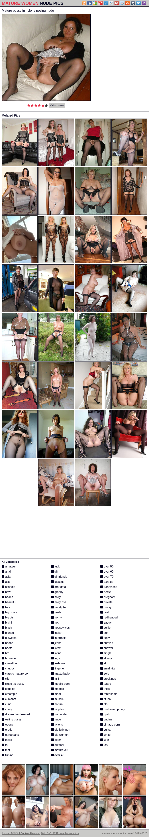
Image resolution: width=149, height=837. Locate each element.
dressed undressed (16, 714)
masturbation (61, 673)
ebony (7, 724)
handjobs (58, 607)
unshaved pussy (112, 709)
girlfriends (59, 576)
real (104, 612)
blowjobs (9, 637)
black (7, 627)
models (57, 688)
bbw (6, 592)
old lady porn (61, 729)
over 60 (106, 571)
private (106, 602)
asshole (8, 586)
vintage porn (110, 724)
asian (7, 576)
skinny (106, 658)
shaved (106, 643)
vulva (105, 729)
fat (5, 744)
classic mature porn (16, 673)
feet (6, 750)
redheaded (109, 617)
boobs (7, 643)
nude (56, 719)
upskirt (106, 714)
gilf (54, 571)
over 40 (57, 755)
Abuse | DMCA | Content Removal (21, 833)
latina (56, 653)
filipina (7, 755)
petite (105, 592)
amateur (9, 566)
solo (104, 673)
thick (105, 688)
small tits (107, 668)
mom (56, 693)
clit (5, 678)
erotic (7, 729)
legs (55, 658)
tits (103, 704)
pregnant (107, 597)
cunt (6, 704)
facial (7, 739)
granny (57, 592)
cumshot (9, 699)
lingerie (57, 668)
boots (7, 648)
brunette (9, 658)
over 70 (106, 576)
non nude (59, 714)
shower (106, 648)
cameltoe (9, 663)
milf (55, 678)
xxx (104, 744)
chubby (8, 668)
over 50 (106, 566)
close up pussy (13, 683)
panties (106, 581)
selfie (105, 627)
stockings (108, 678)
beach (7, 597)
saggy (105, 622)
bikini (7, 622)
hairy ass (58, 602)
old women (60, 734)
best (6, 607)
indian (56, 632)
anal (6, 571)
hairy (56, 597)
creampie (9, 693)
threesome (108, 693)
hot (55, 622)
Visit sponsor (57, 105)
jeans (56, 643)
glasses (57, 581)
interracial (59, 637)
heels (56, 612)
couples (8, 688)
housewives (60, 627)
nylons (57, 724)
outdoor (57, 744)
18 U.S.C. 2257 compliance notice (60, 833)
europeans (10, 734)
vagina (106, 719)
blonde (8, 632)
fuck (55, 566)
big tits (8, 617)
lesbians (58, 663)
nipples (57, 709)
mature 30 (59, 750)
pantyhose (108, 586)
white (105, 734)
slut (104, 663)
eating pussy (11, 719)
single (105, 653)
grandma (58, 586)
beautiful (9, 602)
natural (57, 704)
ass (6, 581)
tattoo (105, 683)
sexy (105, 637)
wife (104, 739)
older (56, 739)
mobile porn (60, 683)
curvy (7, 709)
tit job (105, 699)
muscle (57, 699)
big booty (9, 612)
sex (104, 632)
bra (5, 653)
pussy (105, 607)
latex (56, 648)
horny (56, 617)
